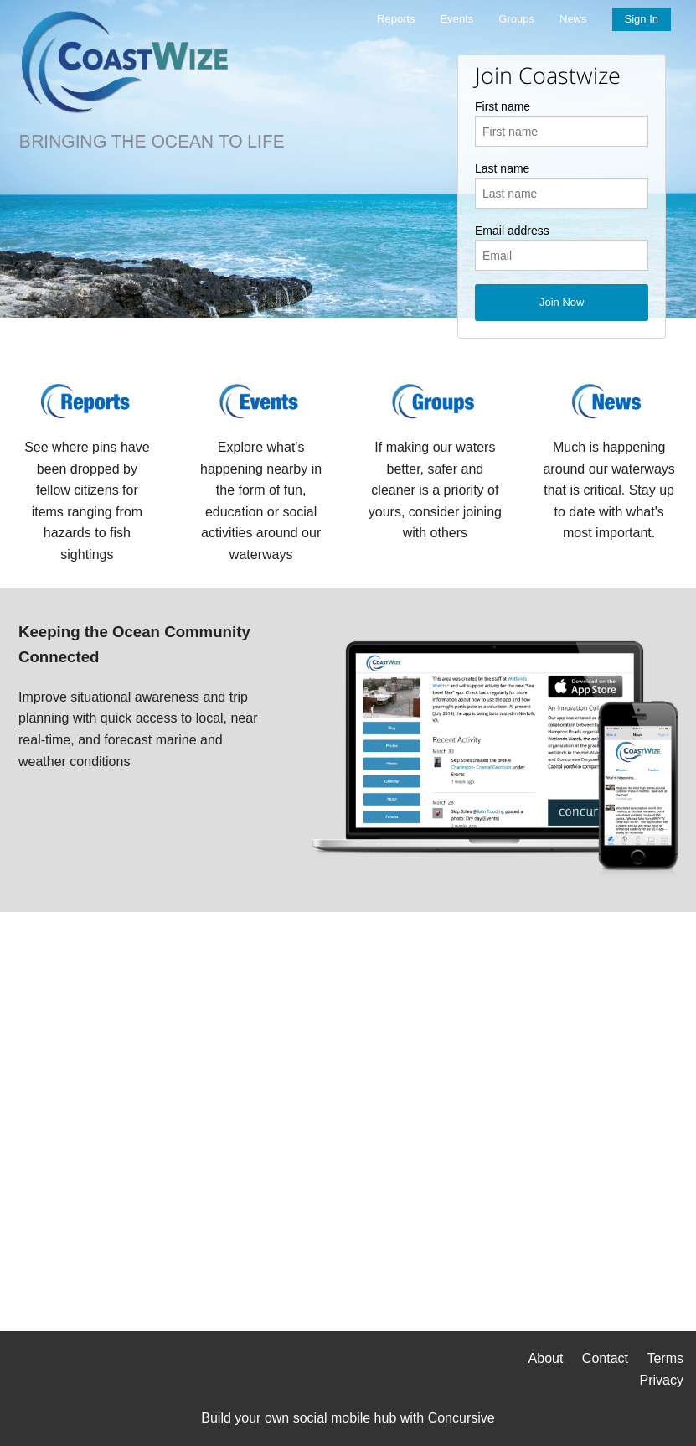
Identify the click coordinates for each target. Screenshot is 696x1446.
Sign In (641, 19)
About (546, 1358)
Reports (396, 19)
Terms (665, 1358)
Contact (605, 1358)
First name (502, 106)
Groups (516, 19)
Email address (512, 230)
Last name (502, 168)
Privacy (661, 1380)
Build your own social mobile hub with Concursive (347, 1418)
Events (457, 19)
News (573, 19)
